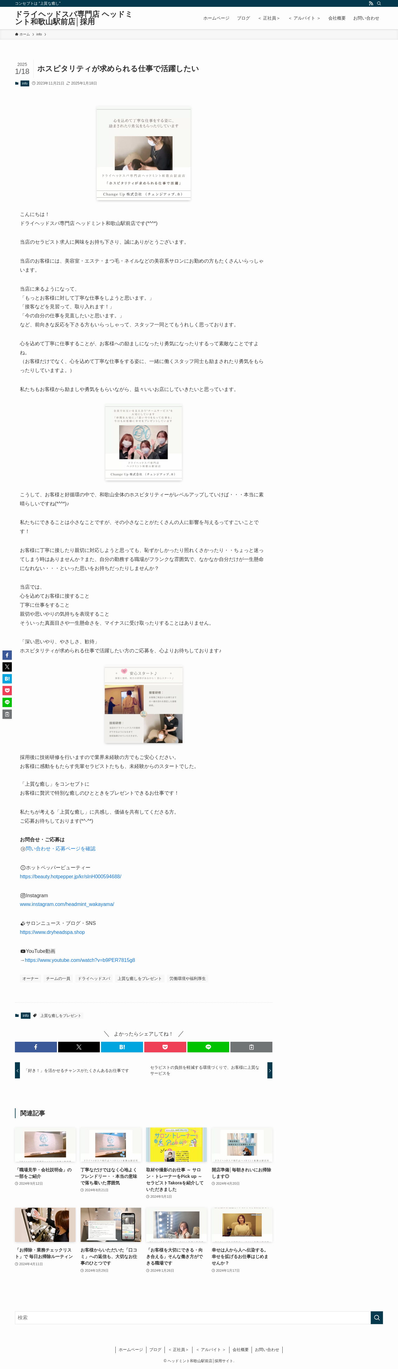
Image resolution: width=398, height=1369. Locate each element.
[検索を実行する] (377, 1317)
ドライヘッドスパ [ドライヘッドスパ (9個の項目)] (94, 978)
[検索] (379, 3)
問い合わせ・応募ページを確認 (60, 848)
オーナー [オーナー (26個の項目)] (30, 978)
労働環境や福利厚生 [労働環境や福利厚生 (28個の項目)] (187, 978)
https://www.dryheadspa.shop (52, 932)
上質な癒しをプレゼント (60, 1015)
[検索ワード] (199, 1317)
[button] (36, 1047)
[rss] (371, 3)
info (25, 83)
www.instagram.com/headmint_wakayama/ (68, 904)
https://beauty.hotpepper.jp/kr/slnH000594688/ (70, 876)
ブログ (155, 1349)
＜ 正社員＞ (178, 1349)
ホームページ (131, 1349)
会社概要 (241, 1349)
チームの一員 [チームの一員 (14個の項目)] (58, 978)
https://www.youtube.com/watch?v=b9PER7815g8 (80, 960)
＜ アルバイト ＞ (211, 1349)
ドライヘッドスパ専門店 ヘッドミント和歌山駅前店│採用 (74, 18)
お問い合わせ (267, 1349)
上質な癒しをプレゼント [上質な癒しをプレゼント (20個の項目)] (140, 978)
